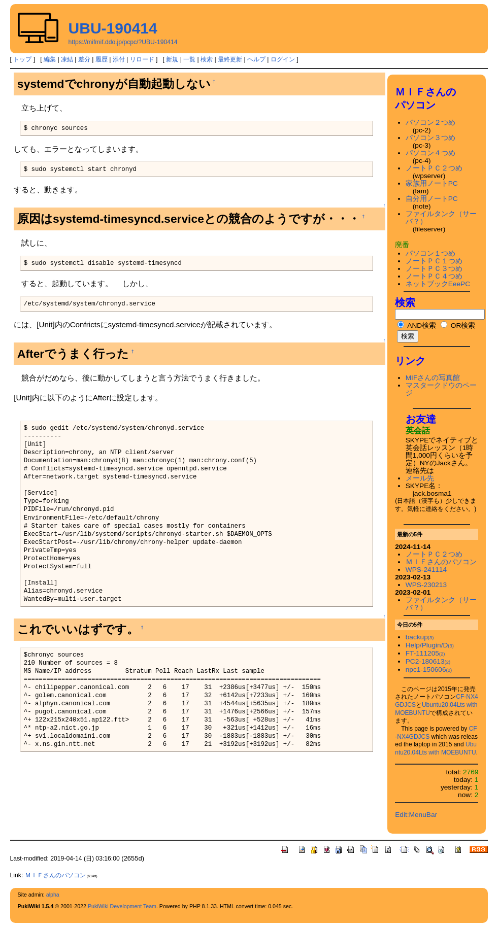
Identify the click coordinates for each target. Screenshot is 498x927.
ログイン (283, 59)
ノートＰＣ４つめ (434, 276)
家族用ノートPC (432, 183)
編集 (50, 59)
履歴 (101, 59)
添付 (119, 59)
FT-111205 (425, 653)
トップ (22, 59)
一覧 (189, 59)
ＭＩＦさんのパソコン (441, 562)
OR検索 (458, 325)
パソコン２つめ (430, 122)
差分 (84, 59)
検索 (207, 59)
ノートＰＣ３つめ (434, 268)
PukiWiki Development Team (122, 906)
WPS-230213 (426, 585)
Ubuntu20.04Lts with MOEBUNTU (436, 748)
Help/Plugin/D (430, 645)
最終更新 (230, 59)
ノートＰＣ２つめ (434, 168)
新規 (172, 59)
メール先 (420, 478)
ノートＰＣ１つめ (434, 261)
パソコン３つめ (430, 138)
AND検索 (416, 325)
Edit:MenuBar (416, 814)
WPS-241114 (426, 569)
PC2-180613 (428, 661)
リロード (142, 59)
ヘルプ (256, 59)
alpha (52, 894)
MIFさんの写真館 (433, 378)
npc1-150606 (429, 669)
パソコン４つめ (430, 153)
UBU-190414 (113, 28)
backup (420, 637)
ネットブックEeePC (438, 284)
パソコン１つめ (430, 253)
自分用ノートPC (432, 198)
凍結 (67, 59)
